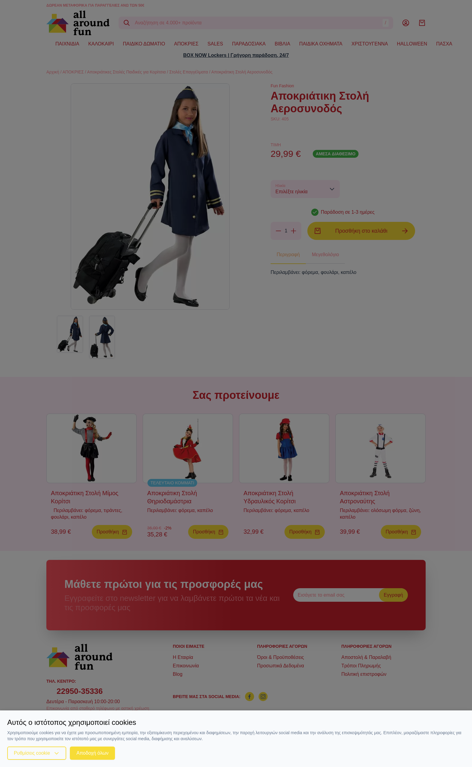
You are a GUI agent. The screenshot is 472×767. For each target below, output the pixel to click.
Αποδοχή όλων (92, 753)
